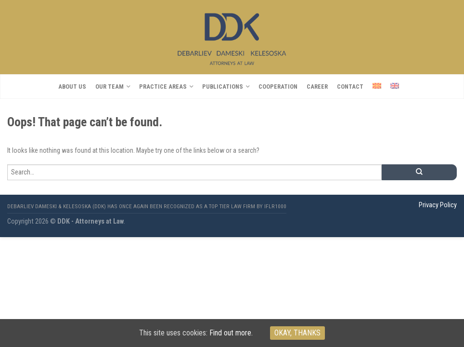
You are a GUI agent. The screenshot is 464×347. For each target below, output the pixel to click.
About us (72, 86)
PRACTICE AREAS (163, 86)
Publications (222, 86)
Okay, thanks (297, 332)
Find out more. (231, 332)
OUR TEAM (109, 86)
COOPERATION (277, 86)
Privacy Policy (438, 205)
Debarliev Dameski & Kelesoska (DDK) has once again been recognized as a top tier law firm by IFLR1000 (146, 206)
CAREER (317, 86)
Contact (350, 86)
